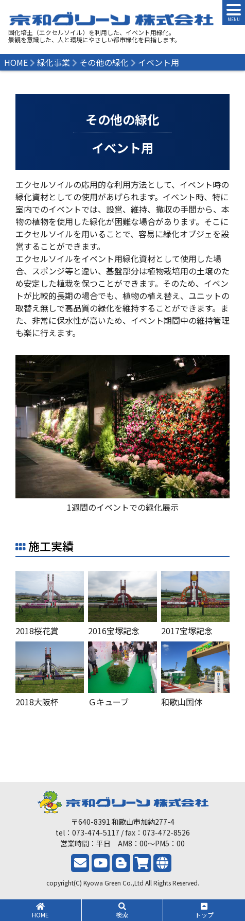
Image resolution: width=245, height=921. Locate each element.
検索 (122, 910)
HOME (40, 910)
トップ (204, 910)
